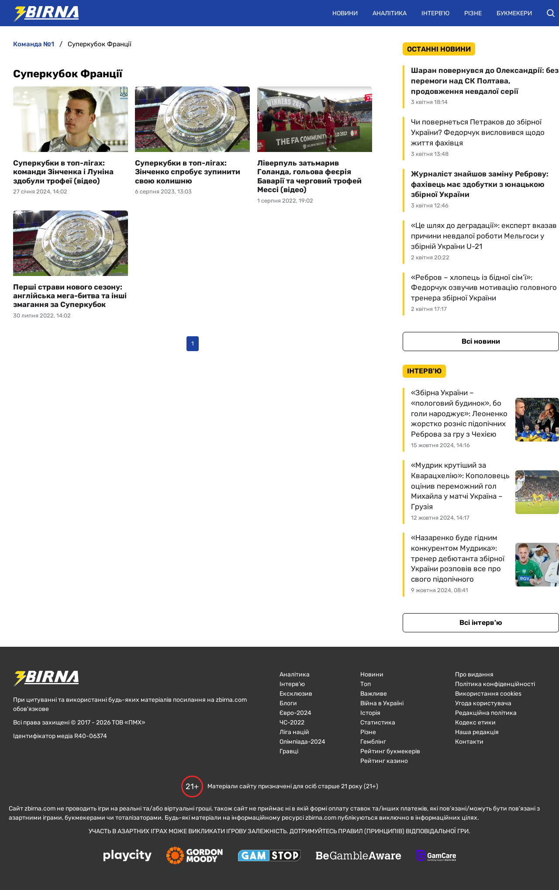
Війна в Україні (382, 703)
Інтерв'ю (435, 13)
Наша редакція (477, 732)
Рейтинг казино (384, 761)
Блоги (288, 703)
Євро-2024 (295, 713)
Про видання (474, 674)
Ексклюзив (296, 693)
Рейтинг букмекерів (390, 751)
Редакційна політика (486, 713)
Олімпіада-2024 (302, 741)
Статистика (377, 722)
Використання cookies (488, 693)
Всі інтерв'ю (480, 622)
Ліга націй (294, 732)
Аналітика (390, 13)
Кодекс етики (475, 722)
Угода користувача (483, 703)
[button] (551, 13)
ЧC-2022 (292, 722)
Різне (473, 13)
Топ (365, 684)
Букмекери (514, 13)
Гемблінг (373, 741)
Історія (370, 713)
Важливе (373, 693)
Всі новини (481, 341)
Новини (345, 13)
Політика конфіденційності (495, 684)
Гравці (289, 751)
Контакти (469, 741)
